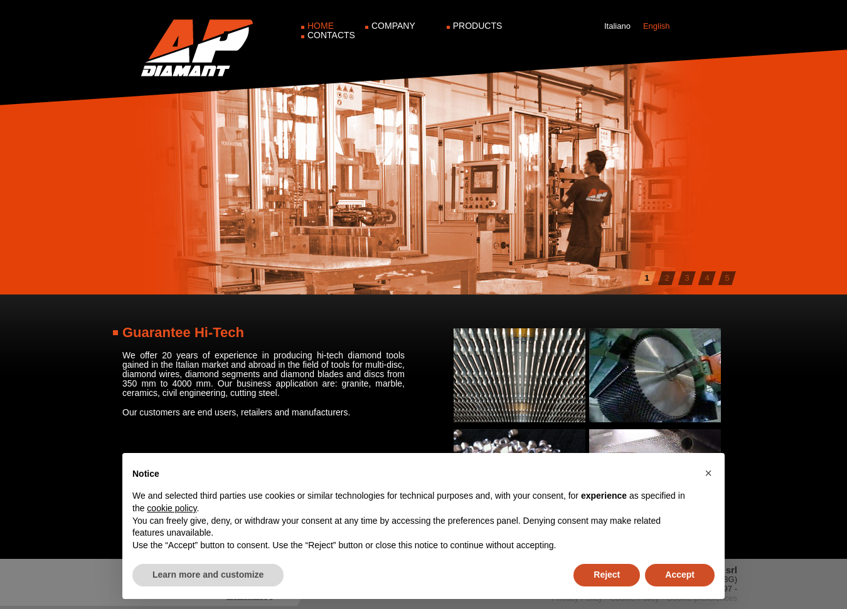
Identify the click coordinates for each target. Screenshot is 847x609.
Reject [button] (607, 575)
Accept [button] (680, 575)
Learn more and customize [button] (208, 575)
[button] (708, 473)
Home (320, 26)
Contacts (331, 35)
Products (478, 26)
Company (393, 26)
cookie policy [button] (171, 508)
